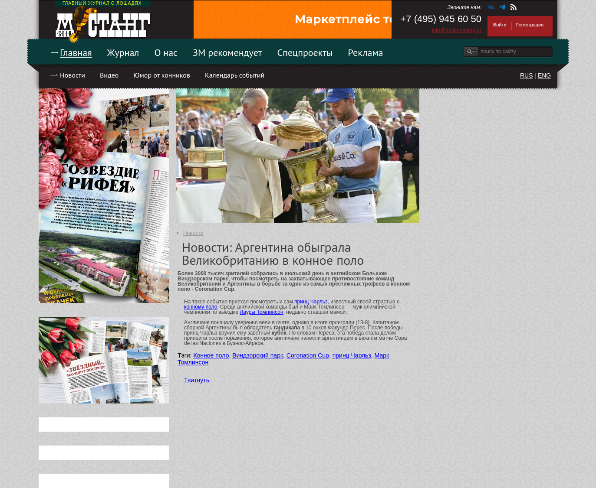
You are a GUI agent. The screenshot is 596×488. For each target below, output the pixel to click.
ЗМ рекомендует (227, 52)
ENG (544, 75)
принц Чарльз (310, 302)
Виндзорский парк (257, 355)
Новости (72, 75)
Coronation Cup (307, 355)
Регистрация (529, 24)
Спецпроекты (305, 52)
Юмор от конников (161, 75)
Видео (109, 75)
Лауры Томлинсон (261, 312)
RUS (526, 75)
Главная (76, 52)
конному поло (200, 307)
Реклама (365, 52)
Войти (500, 24)
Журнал (123, 52)
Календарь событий (234, 75)
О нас (166, 52)
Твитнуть (196, 380)
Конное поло (211, 355)
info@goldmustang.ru (456, 30)
